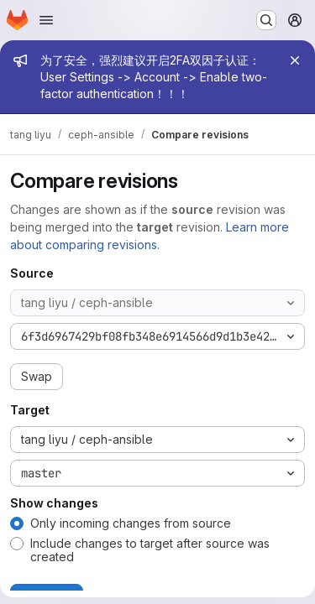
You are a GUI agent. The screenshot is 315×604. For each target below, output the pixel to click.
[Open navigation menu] (46, 20)
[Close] (295, 60)
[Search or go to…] (266, 20)
